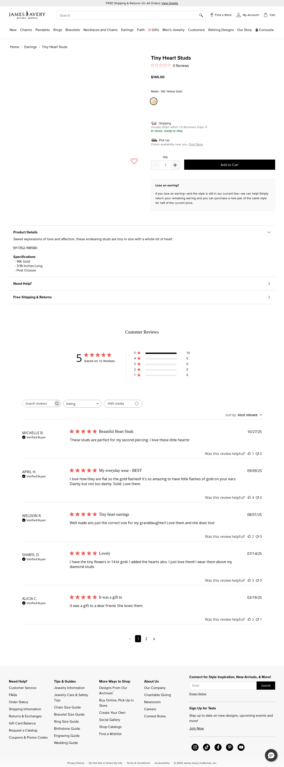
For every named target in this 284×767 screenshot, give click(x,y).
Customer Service (22, 687)
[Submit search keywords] (202, 15)
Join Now (196, 728)
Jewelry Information (69, 687)
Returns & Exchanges (25, 716)
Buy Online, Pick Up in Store (117, 703)
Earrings (30, 46)
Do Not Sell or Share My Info (105, 763)
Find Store (196, 144)
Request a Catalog (23, 730)
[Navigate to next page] (154, 638)
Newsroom (152, 701)
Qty (165, 157)
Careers (150, 708)
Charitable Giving (157, 694)
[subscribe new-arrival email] (223, 685)
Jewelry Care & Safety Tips (71, 697)
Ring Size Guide (66, 721)
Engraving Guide (67, 735)
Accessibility (162, 763)
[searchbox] (37, 403)
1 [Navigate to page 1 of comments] (138, 638)
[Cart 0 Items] (269, 15)
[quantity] (165, 165)
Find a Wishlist (110, 733)
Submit (265, 685)
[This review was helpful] (249, 453)
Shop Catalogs (110, 726)
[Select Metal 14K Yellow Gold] (154, 101)
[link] (221, 29)
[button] (247, 14)
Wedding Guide (66, 742)
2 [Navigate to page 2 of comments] (146, 638)
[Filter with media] (123, 404)
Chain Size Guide (67, 707)
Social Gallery (109, 719)
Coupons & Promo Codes (28, 737)
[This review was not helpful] (257, 453)
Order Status (18, 701)
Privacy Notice (197, 694)
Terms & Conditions (138, 763)
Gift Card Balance (22, 723)
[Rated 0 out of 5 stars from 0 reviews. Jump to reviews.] (170, 65)
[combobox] (131, 15)
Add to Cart (229, 164)
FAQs (13, 694)
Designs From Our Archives (113, 690)
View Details (169, 3)
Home (14, 46)
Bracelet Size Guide (69, 714)
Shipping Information (25, 708)
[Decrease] (175, 165)
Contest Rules (155, 716)
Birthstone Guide (67, 728)
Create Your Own (112, 712)
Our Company (155, 687)
